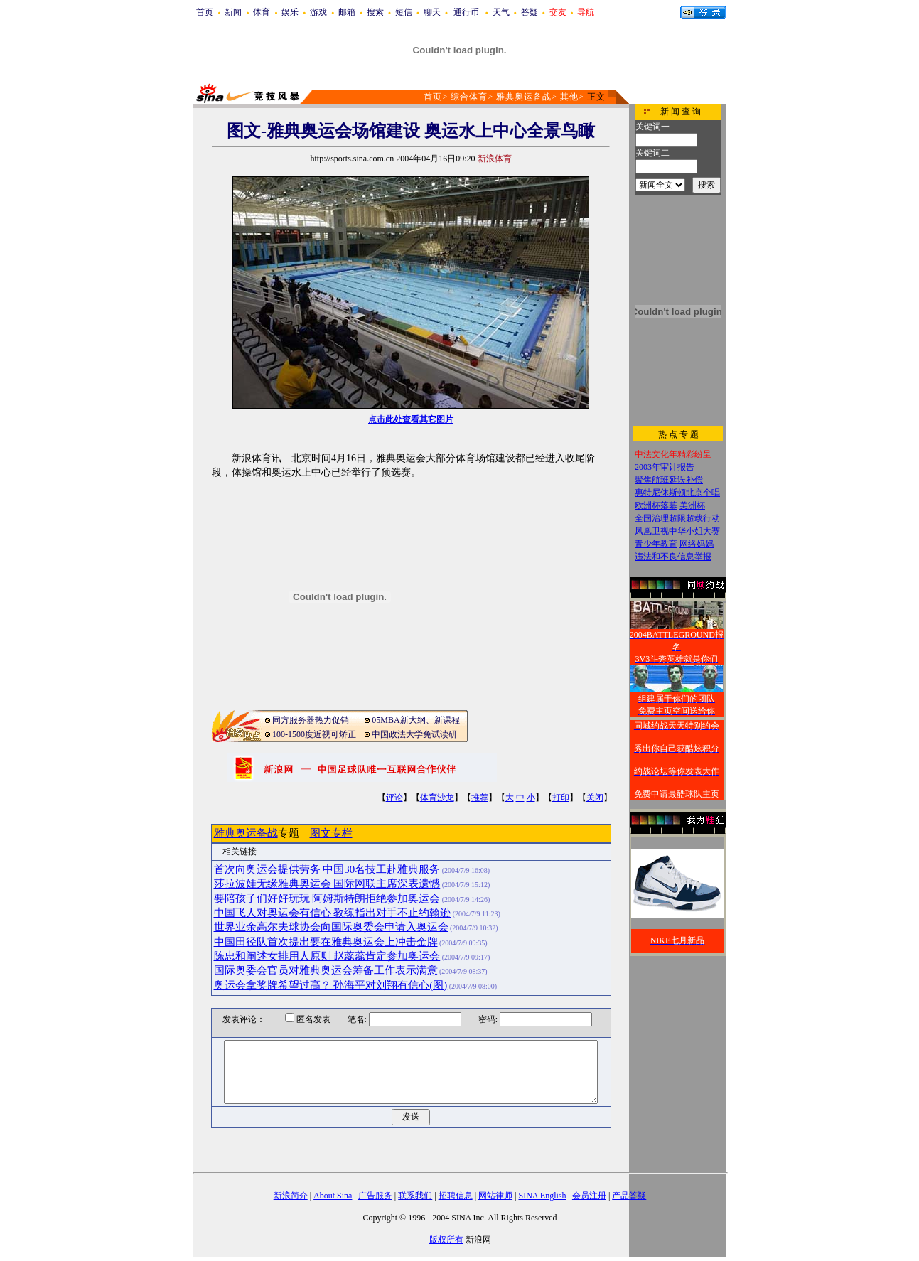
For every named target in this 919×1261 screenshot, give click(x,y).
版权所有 (446, 1240)
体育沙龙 (437, 798)
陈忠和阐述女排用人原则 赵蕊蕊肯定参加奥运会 (327, 956)
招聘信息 (456, 1196)
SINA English (542, 1196)
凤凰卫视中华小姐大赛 (677, 531)
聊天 (432, 12)
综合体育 (469, 97)
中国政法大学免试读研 (414, 734)
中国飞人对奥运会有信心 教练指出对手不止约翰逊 (332, 912)
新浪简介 (291, 1196)
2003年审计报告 (664, 467)
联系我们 (415, 1196)
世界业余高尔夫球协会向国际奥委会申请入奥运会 (331, 927)
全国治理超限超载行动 (677, 518)
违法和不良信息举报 (673, 557)
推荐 (479, 798)
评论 (394, 798)
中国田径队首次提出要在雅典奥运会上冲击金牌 (326, 942)
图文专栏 (331, 833)
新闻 (233, 12)
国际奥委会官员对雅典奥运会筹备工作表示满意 (326, 970)
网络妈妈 (696, 544)
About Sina (332, 1196)
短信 (403, 12)
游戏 (318, 12)
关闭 (594, 798)
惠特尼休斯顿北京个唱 (677, 493)
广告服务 (375, 1196)
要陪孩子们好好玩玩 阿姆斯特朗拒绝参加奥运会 (327, 898)
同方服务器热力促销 (310, 720)
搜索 (375, 12)
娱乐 (290, 12)
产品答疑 (629, 1196)
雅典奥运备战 (524, 97)
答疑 (529, 12)
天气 (501, 12)
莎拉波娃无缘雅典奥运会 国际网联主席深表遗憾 (327, 883)
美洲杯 (692, 505)
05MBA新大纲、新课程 (415, 720)
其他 (569, 97)
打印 (560, 798)
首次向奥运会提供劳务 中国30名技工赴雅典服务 (327, 869)
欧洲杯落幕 (656, 505)
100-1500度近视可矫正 (314, 734)
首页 (204, 12)
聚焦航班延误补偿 (669, 480)
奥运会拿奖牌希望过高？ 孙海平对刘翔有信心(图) (331, 985)
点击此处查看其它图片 (410, 419)
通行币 (466, 12)
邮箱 (346, 12)
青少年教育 (656, 544)
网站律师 (495, 1196)
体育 (261, 12)
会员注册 (589, 1196)
